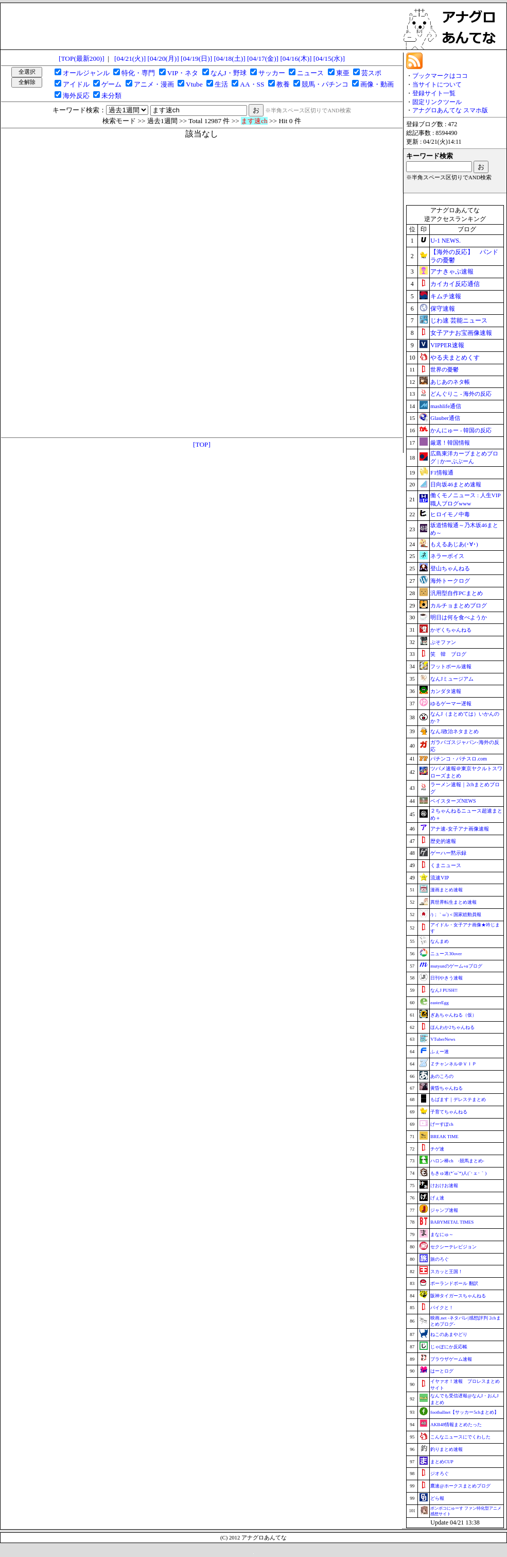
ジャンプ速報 (444, 1210)
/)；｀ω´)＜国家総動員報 (455, 914)
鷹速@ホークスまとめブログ (460, 1485)
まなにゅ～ (441, 1234)
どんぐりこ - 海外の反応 (461, 394)
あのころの (441, 1076)
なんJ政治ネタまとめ (454, 731)
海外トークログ (450, 581)
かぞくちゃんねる (450, 630)
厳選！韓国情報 (450, 442)
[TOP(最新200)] (81, 58)
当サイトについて (437, 84)
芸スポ (371, 73)
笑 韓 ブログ (448, 654)
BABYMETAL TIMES (452, 1222)
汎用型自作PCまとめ (456, 593)
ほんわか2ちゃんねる (452, 1027)
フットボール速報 (450, 666)
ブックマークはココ (440, 75)
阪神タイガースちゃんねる (458, 1295)
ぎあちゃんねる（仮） (453, 1015)
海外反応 (76, 95)
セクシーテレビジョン (453, 1246)
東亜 (342, 73)
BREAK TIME (444, 1136)
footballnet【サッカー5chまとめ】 (464, 1412)
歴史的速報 (443, 841)
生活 (221, 84)
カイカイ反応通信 (455, 283)
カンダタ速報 (445, 691)
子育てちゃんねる (448, 1111)
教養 (283, 84)
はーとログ (441, 1371)
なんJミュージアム (452, 679)
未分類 (111, 95)
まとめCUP (441, 1461)
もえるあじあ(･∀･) (454, 544)
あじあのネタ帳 (450, 382)
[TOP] (202, 444)
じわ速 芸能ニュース (458, 320)
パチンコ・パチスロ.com (458, 758)
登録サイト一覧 (434, 93)
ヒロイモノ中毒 (450, 514)
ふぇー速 (439, 1051)
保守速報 (442, 308)
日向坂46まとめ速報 (455, 484)
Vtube (194, 84)
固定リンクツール (437, 102)
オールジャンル (86, 73)
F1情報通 (441, 472)
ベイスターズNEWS (453, 801)
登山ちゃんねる (450, 568)
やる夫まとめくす (455, 357)
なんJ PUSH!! (444, 990)
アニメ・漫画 (154, 84)
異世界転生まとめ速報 (453, 902)
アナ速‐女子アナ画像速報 (459, 829)
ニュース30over (446, 953)
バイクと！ (441, 1307)
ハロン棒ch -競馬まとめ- (457, 1160)
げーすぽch (441, 1124)
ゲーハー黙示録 (448, 853)
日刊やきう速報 (446, 977)
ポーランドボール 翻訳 (454, 1283)
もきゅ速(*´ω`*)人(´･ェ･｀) (458, 1173)
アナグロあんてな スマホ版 (450, 110)
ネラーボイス (447, 556)
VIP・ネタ (182, 73)
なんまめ (439, 941)
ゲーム (111, 84)
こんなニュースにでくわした (460, 1437)
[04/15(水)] (329, 58)
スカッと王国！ (446, 1271)
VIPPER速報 (447, 345)
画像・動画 (377, 84)
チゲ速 (437, 1149)
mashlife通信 (445, 406)
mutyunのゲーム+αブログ (456, 966)
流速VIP (439, 878)
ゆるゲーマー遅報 (450, 703)
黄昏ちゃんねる (446, 1088)
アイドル (76, 84)
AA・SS (252, 84)
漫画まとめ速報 (446, 889)
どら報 (437, 1498)
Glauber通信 (445, 418)
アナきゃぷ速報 (452, 271)
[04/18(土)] (229, 58)
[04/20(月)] (163, 58)
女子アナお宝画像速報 (461, 332)
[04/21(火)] (130, 58)
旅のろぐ (439, 1259)
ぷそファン (443, 642)
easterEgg (439, 1002)
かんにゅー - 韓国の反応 (461, 430)
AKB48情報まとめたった (456, 1424)
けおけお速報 (444, 1185)
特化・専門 (138, 73)
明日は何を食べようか (458, 617)
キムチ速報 (445, 296)
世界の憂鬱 (444, 369)
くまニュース (445, 865)
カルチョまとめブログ (458, 605)
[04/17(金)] (262, 58)
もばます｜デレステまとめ (458, 1099)
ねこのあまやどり (448, 1334)
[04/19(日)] (196, 58)
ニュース (310, 73)
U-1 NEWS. (445, 240)
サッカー (271, 73)
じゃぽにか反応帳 (448, 1346)
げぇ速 (437, 1197)
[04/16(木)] (295, 58)
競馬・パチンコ (325, 84)
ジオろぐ (439, 1473)
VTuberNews (442, 1039)
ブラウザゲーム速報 (451, 1359)
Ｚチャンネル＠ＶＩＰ (453, 1064)
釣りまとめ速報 (446, 1449)
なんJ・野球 (229, 73)
